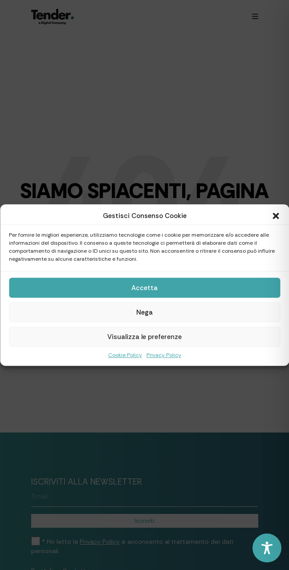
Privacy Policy (164, 355)
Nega (144, 312)
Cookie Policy (125, 355)
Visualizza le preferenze (144, 336)
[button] (275, 215)
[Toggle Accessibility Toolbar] (267, 548)
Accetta (144, 287)
